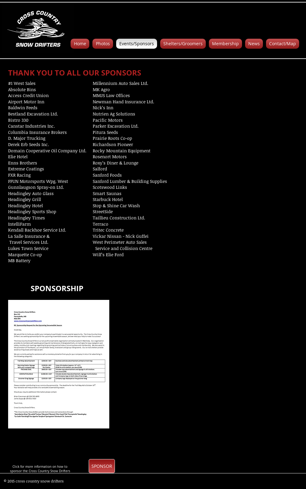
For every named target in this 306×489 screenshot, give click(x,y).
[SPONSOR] (102, 466)
